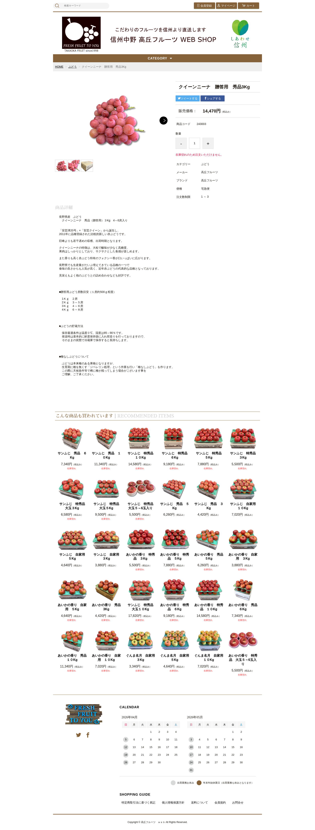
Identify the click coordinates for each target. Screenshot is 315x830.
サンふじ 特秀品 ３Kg (244, 455)
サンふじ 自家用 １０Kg (244, 506)
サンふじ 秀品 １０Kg (106, 455)
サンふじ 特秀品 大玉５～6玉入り (141, 506)
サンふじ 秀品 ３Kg (208, 506)
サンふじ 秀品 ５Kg (174, 506)
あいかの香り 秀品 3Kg (106, 607)
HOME (59, 66)
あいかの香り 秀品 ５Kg (209, 556)
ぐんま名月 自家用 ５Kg (175, 657)
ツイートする (187, 98)
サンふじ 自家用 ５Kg (73, 556)
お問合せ (237, 802)
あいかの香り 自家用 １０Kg (106, 657)
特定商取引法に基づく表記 (138, 802)
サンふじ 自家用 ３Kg (107, 556)
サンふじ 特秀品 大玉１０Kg (141, 607)
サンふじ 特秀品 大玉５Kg (107, 506)
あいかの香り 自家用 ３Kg (242, 556)
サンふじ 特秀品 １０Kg (141, 455)
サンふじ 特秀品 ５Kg (210, 455)
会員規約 (220, 802)
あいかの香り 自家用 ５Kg (72, 607)
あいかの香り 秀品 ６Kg (243, 607)
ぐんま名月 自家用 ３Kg (140, 657)
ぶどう (73, 66)
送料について (199, 802)
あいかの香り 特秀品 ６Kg (174, 607)
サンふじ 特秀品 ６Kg (176, 455)
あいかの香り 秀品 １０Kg (72, 657)
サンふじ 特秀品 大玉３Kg (73, 506)
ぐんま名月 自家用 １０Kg (209, 657)
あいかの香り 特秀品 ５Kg (174, 556)
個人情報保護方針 (173, 802)
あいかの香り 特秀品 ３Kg (140, 556)
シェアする (212, 98)
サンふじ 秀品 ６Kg (72, 455)
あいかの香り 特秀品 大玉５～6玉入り (242, 660)
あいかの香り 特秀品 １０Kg (208, 607)
